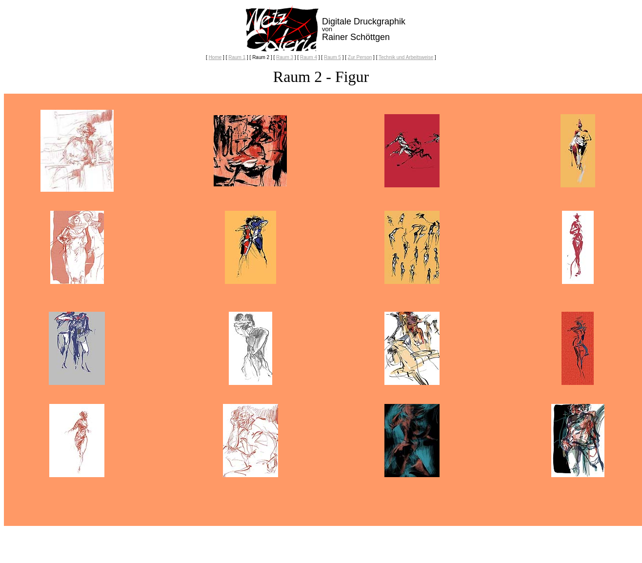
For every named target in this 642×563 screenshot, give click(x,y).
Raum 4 (308, 57)
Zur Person (360, 57)
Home (215, 57)
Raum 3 (284, 57)
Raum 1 (236, 57)
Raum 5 (332, 57)
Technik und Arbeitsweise (406, 57)
